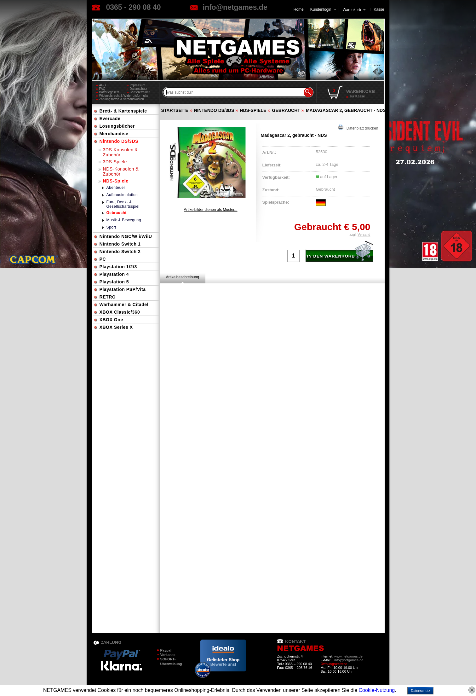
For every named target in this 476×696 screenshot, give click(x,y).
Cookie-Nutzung (376, 690)
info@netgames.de (235, 7)
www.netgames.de (348, 656)
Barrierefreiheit (140, 92)
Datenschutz (138, 88)
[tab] (182, 277)
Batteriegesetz (109, 92)
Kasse (379, 9)
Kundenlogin (323, 9)
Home (299, 9)
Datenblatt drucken (358, 127)
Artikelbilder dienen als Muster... (210, 209)
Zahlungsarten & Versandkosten (121, 99)
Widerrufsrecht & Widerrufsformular (124, 95)
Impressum (137, 85)
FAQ (102, 88)
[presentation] (182, 277)
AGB (102, 85)
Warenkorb (352, 9)
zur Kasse (357, 96)
